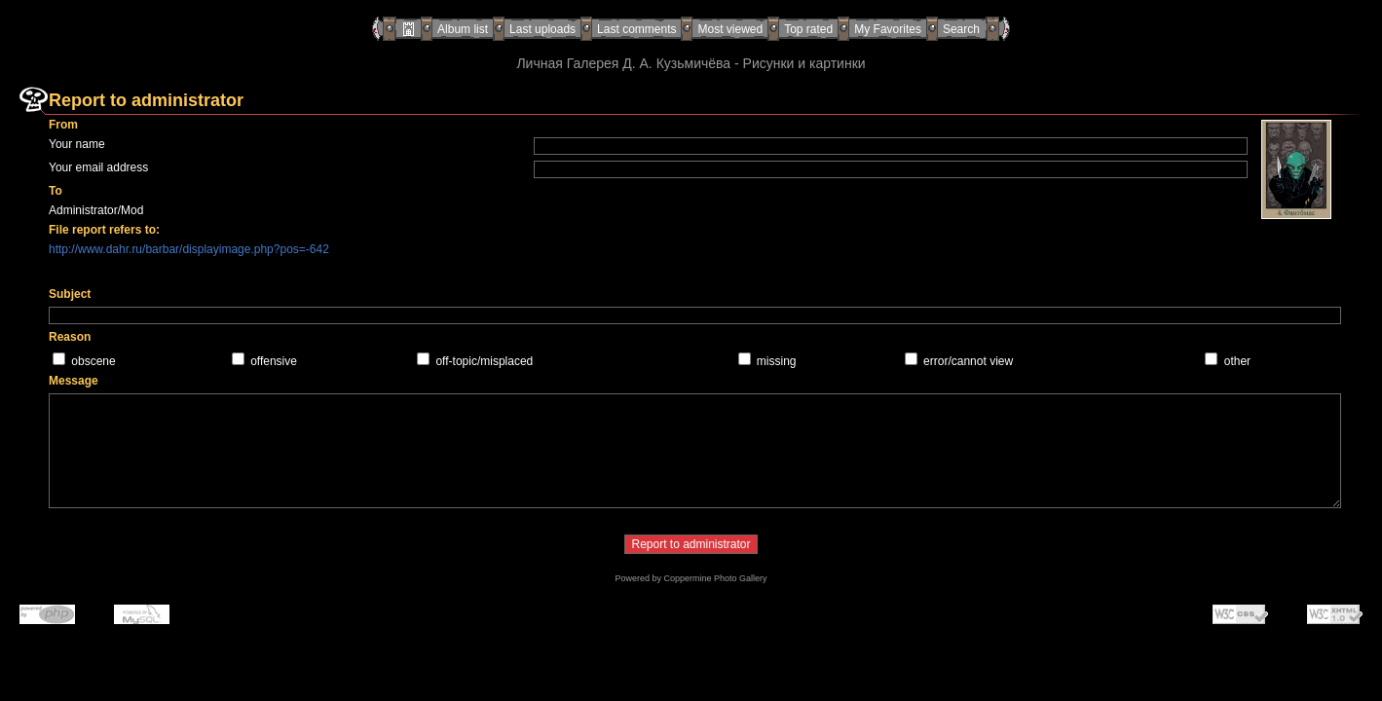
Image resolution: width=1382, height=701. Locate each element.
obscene (93, 361)
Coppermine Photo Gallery (714, 578)
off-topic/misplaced (484, 361)
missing (777, 361)
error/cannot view (968, 361)
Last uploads (542, 29)
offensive (273, 361)
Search (961, 29)
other (1237, 361)
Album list (462, 29)
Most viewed (730, 29)
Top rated (808, 29)
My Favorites (887, 29)
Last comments (636, 29)
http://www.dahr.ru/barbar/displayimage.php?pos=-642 (189, 249)
